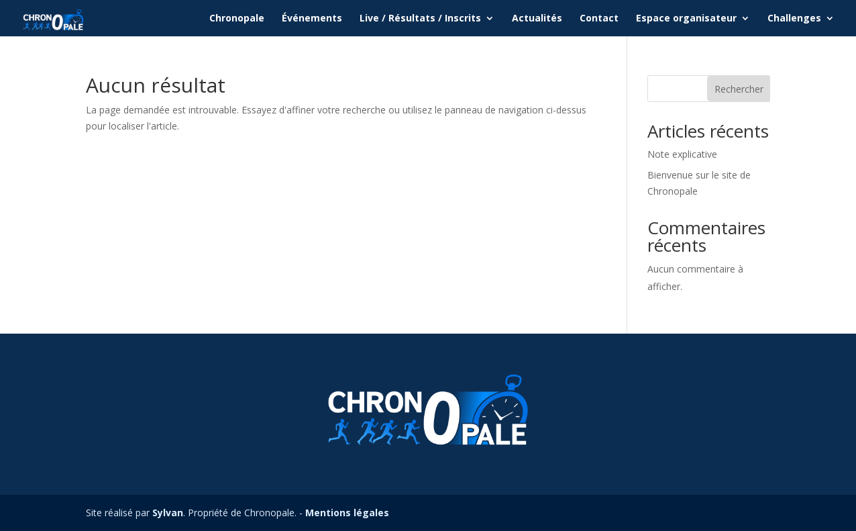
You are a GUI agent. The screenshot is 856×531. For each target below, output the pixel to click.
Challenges (794, 18)
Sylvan (167, 512)
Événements (312, 18)
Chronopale (236, 18)
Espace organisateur (686, 18)
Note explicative (682, 154)
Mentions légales (347, 512)
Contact (599, 18)
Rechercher (738, 89)
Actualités (537, 18)
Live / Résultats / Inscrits (420, 18)
